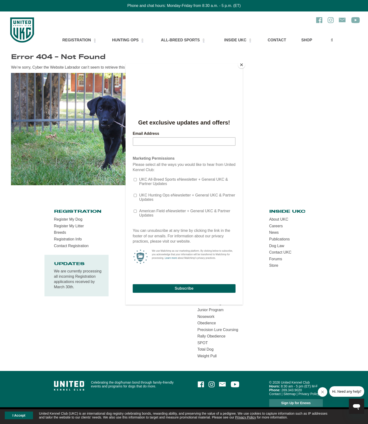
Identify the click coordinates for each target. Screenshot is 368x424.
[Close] (241, 64)
